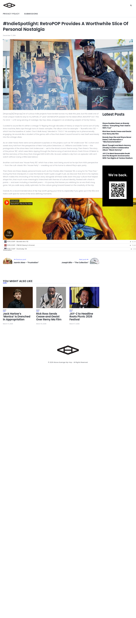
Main (4, 310)
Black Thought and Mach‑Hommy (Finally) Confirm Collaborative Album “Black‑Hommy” (116, 147)
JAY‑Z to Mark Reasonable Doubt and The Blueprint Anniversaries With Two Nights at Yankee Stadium (117, 155)
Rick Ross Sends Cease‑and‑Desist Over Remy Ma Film (48, 316)
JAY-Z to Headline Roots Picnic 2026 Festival (81, 316)
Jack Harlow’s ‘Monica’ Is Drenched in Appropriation (16, 316)
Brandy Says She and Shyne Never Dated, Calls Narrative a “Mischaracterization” (116, 139)
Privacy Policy (11, 14)
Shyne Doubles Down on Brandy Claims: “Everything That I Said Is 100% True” (116, 125)
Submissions (31, 14)
